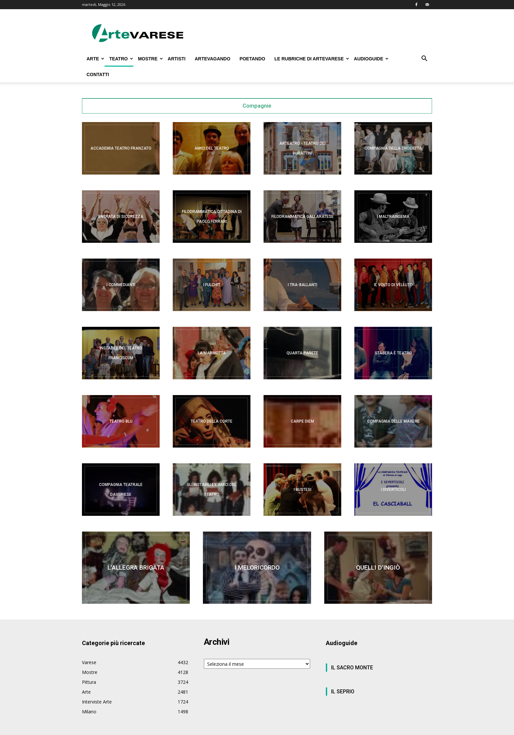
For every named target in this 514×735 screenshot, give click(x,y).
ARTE (95, 58)
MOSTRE (150, 58)
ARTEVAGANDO (212, 58)
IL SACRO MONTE (352, 667)
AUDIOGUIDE (371, 58)
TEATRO (121, 58)
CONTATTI (98, 74)
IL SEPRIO (342, 691)
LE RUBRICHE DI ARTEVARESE (311, 58)
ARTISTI (177, 58)
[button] (424, 59)
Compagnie (257, 106)
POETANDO (252, 58)
